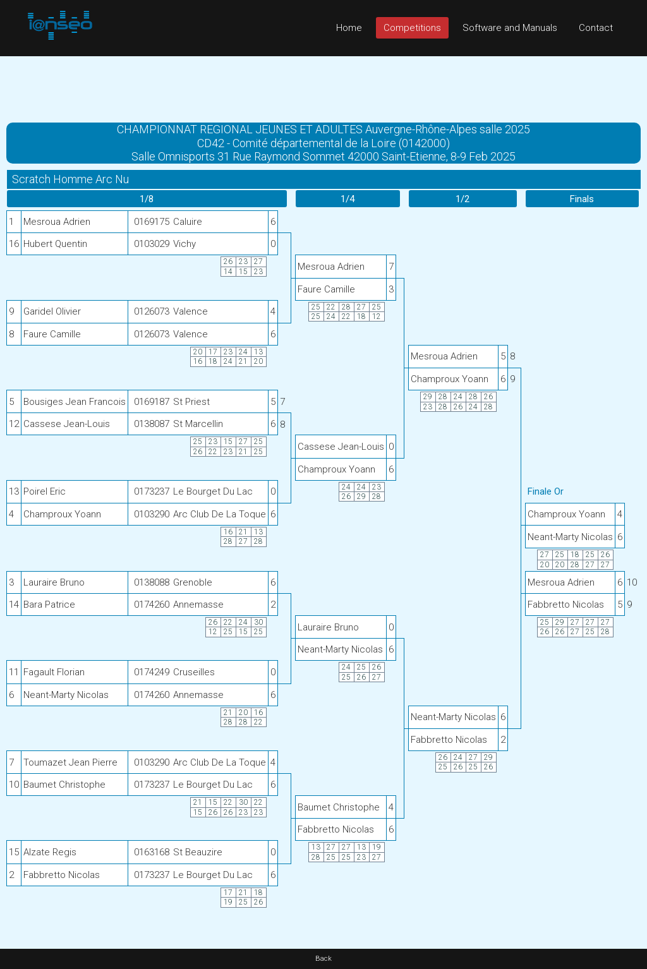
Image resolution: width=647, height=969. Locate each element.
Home (349, 27)
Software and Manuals (510, 27)
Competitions (412, 27)
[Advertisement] (323, 84)
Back (323, 958)
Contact (596, 27)
